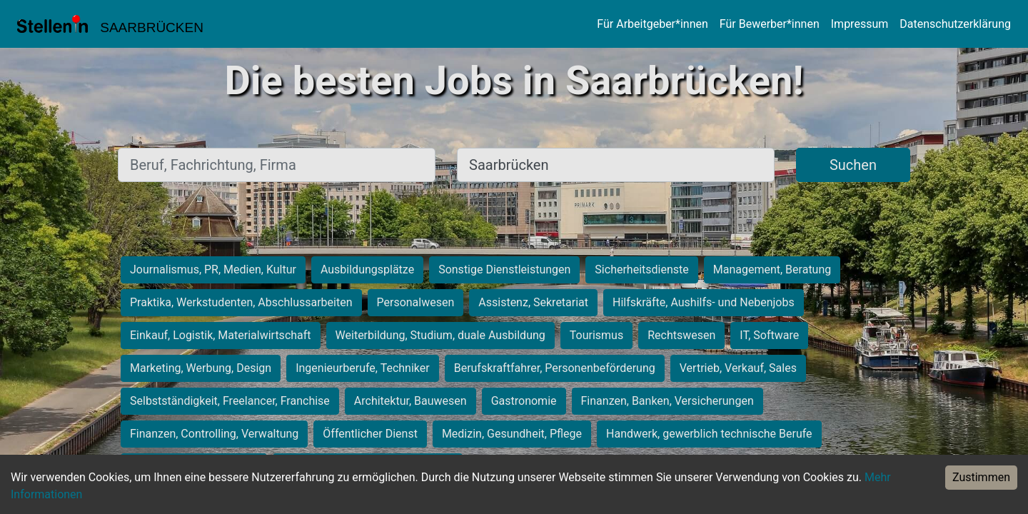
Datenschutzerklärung (955, 24)
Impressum (860, 24)
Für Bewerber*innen (770, 24)
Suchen (853, 164)
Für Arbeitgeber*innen (652, 24)
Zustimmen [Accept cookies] (981, 477)
